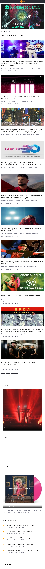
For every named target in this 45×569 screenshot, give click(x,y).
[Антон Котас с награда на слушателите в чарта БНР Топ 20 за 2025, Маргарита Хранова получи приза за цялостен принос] (22, 58)
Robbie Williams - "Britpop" (11, 507)
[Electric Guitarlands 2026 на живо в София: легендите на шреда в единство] (4, 532)
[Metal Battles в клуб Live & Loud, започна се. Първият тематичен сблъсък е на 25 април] (4, 538)
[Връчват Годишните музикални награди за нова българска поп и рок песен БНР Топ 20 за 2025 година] (22, 159)
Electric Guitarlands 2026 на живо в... (20, 532)
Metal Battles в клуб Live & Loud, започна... (22, 538)
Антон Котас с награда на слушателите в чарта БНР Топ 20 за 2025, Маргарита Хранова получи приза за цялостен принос (22, 64)
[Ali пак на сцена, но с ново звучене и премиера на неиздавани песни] (22, 92)
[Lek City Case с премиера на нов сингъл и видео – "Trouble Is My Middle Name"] (22, 358)
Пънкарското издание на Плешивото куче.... (23, 550)
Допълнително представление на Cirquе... (22, 544)
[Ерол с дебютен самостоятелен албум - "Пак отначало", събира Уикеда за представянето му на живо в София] (22, 325)
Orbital (5, 427)
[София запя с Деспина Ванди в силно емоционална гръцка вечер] (22, 225)
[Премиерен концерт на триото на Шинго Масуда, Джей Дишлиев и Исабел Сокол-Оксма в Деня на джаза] (22, 126)
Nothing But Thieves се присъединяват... (21, 525)
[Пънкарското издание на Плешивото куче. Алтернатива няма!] (22, 258)
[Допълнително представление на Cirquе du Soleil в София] (22, 291)
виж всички (6, 557)
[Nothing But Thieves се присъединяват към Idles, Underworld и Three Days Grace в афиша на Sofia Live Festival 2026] (4, 525)
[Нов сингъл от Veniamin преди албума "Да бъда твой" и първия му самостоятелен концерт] (22, 192)
